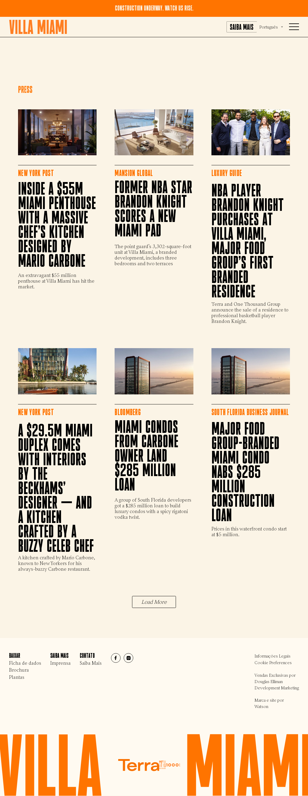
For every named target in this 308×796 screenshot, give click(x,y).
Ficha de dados (25, 663)
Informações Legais (272, 656)
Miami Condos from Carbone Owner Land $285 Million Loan (146, 456)
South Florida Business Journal (250, 412)
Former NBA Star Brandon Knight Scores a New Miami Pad (153, 209)
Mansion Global (134, 173)
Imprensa (60, 663)
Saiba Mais (91, 663)
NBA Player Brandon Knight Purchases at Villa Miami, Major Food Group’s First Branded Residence (247, 241)
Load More (154, 602)
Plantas (16, 677)
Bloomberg (128, 412)
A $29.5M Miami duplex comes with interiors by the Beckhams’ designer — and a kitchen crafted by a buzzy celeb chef (56, 489)
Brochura (19, 670)
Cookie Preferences (273, 662)
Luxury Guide (226, 173)
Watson (261, 706)
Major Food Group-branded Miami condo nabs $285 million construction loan (245, 472)
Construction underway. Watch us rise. (154, 8)
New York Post (36, 173)
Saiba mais (242, 27)
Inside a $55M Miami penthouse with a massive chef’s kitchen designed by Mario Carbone (57, 225)
